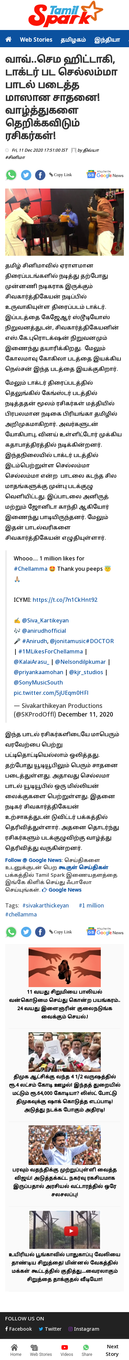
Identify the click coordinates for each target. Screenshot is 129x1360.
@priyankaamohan (38, 672)
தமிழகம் (73, 40)
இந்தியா (107, 40)
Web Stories (36, 40)
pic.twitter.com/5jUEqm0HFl (51, 693)
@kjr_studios (86, 672)
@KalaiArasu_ (31, 662)
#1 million (90, 905)
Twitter (50, 1329)
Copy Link (62, 175)
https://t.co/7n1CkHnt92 (65, 600)
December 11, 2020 (85, 715)
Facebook (18, 1329)
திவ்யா (91, 150)
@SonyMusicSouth (38, 683)
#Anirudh (34, 641)
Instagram (83, 1329)
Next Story (112, 1350)
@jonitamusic (68, 641)
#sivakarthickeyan (45, 905)
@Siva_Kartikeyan (45, 621)
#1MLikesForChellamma (50, 652)
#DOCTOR (100, 641)
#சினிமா (15, 157)
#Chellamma (30, 569)
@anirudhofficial (44, 631)
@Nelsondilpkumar (80, 662)
